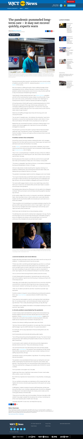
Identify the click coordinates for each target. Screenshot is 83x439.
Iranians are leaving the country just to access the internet (70, 85)
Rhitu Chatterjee (17, 30)
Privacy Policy (48, 423)
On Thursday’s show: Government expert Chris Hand (70, 53)
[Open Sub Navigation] (18, 8)
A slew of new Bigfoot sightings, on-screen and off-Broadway (70, 41)
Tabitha (18, 146)
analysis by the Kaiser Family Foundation (32, 316)
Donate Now (71, 1)
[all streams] (71, 5)
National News (70, 23)
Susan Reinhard (22, 295)
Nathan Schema (40, 95)
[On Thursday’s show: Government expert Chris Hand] (62, 49)
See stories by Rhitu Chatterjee (16, 414)
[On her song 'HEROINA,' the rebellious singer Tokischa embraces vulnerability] (62, 61)
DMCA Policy (47, 426)
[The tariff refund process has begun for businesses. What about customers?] (62, 25)
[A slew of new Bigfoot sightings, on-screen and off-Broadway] (62, 38)
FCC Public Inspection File (36, 423)
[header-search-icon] (65, 1)
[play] (61, 5)
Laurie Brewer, (22, 349)
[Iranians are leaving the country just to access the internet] (62, 83)
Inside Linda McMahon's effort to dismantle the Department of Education (66, 75)
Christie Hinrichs (19, 150)
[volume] (65, 5)
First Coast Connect (69, 48)
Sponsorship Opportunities (65, 423)
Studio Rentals (34, 426)
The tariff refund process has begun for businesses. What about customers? (69, 29)
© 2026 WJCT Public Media (14, 431)
